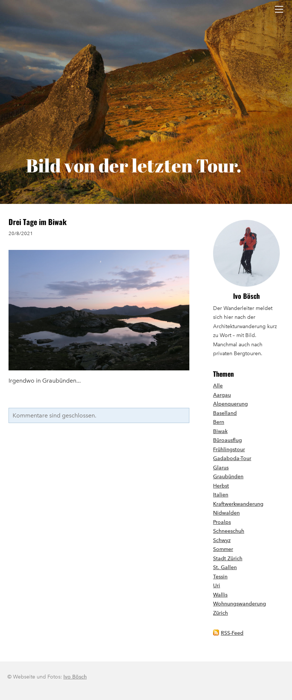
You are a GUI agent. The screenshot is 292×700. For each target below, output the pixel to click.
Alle (218, 386)
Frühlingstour (229, 449)
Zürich (220, 613)
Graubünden (228, 476)
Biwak (220, 431)
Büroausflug (227, 440)
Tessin (220, 577)
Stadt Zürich (227, 558)
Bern (218, 422)
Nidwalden (226, 513)
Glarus (221, 468)
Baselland (225, 413)
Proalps (222, 522)
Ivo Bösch (246, 296)
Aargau (222, 395)
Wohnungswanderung (239, 604)
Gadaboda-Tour (232, 458)
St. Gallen (225, 567)
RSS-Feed (232, 633)
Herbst (221, 486)
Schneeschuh (228, 531)
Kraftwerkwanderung (238, 504)
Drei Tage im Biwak (38, 221)
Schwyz (221, 540)
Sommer (223, 549)
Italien (220, 495)
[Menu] (279, 9)
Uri (216, 585)
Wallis (220, 595)
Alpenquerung (230, 404)
